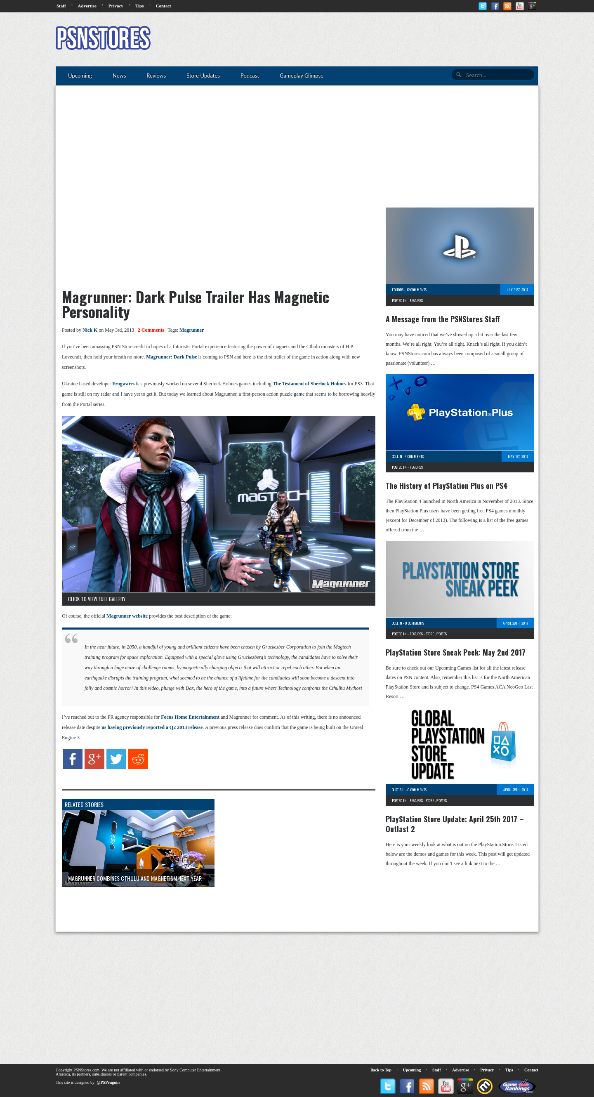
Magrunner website (127, 616)
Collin (397, 456)
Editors (397, 290)
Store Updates (436, 634)
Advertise (87, 5)
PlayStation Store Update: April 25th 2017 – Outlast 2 (455, 824)
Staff (61, 5)
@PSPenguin (108, 1082)
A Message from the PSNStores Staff (443, 319)
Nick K (89, 330)
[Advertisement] (388, 39)
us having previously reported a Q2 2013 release (152, 727)
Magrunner (191, 330)
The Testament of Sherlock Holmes (309, 384)
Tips (139, 5)
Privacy (115, 5)
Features (416, 300)
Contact (163, 5)
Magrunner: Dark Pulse (171, 357)
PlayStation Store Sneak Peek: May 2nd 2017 (456, 652)
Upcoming (412, 1070)
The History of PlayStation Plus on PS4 (447, 485)
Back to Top (380, 1070)
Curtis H (398, 790)
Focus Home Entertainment (190, 717)
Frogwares (123, 384)
